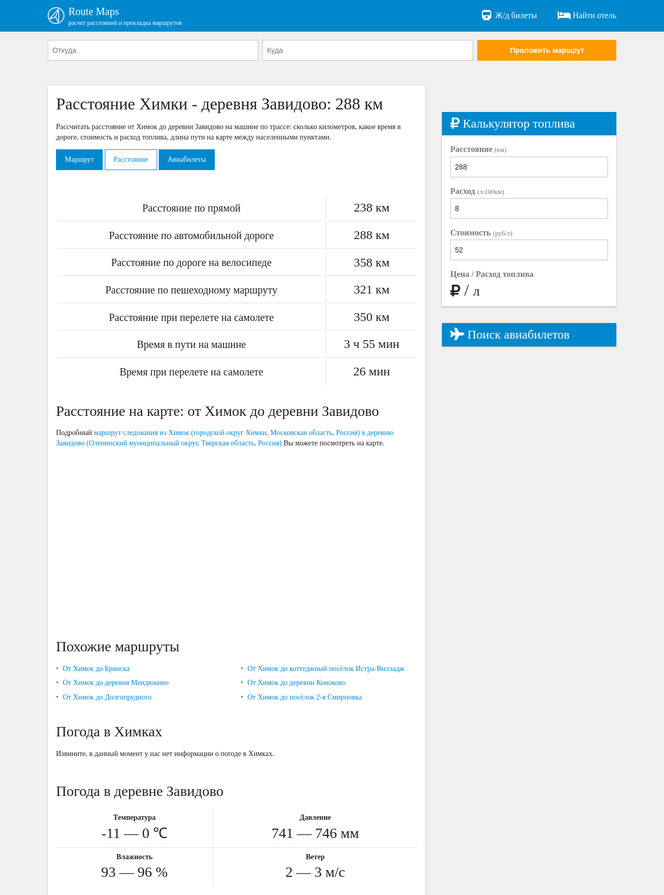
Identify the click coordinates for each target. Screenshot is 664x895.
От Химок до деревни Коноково (296, 683)
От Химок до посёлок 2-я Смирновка (304, 697)
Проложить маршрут (547, 50)
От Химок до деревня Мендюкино (116, 683)
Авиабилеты (187, 159)
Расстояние (131, 159)
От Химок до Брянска (96, 669)
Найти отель (587, 15)
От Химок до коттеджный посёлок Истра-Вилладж (326, 669)
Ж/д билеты (508, 15)
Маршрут (79, 159)
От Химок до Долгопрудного (107, 697)
